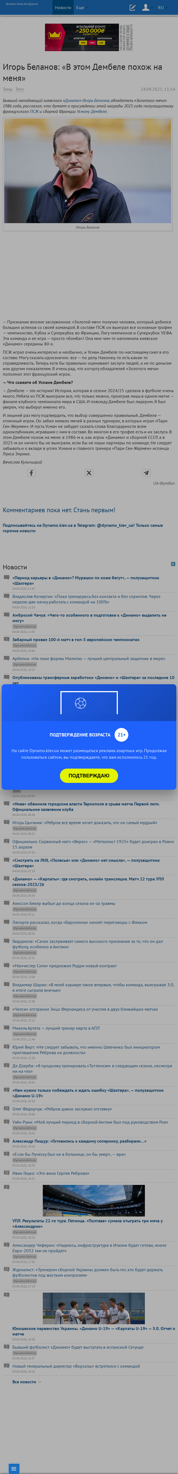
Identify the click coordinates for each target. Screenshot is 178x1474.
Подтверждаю (89, 775)
